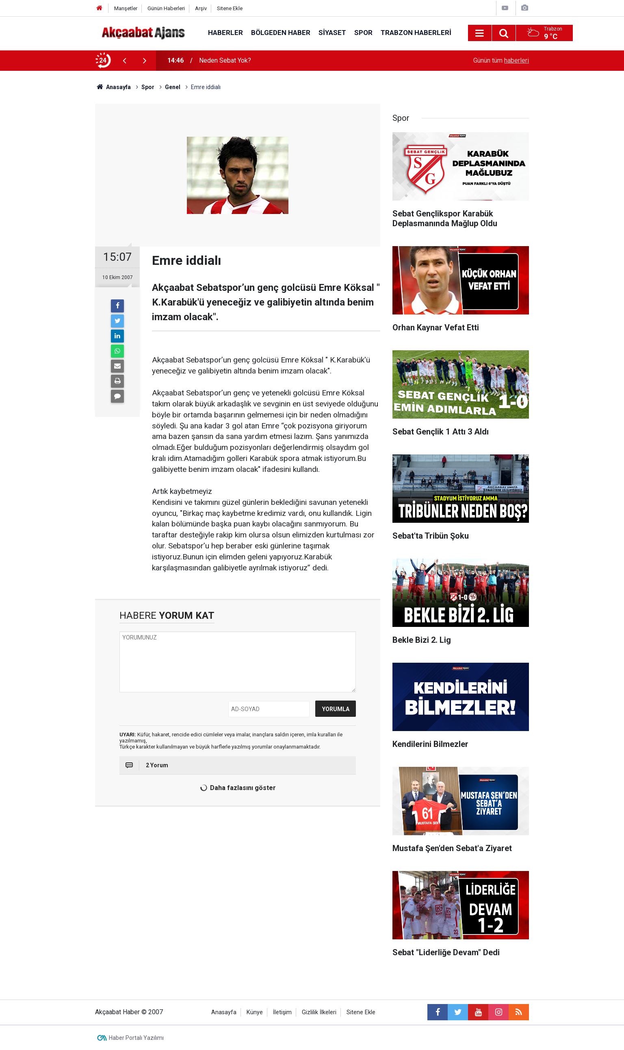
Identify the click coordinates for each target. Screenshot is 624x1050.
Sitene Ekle (230, 8)
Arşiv (201, 8)
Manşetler (125, 8)
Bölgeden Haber (280, 32)
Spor (363, 32)
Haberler (225, 32)
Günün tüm (501, 60)
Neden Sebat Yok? (225, 60)
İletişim (282, 1012)
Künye (255, 1012)
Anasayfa (223, 1012)
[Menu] (479, 33)
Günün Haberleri (166, 8)
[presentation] (124, 60)
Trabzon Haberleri (416, 32)
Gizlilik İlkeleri (319, 1012)
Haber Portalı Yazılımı (136, 1038)
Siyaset (332, 32)
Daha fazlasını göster (236, 788)
